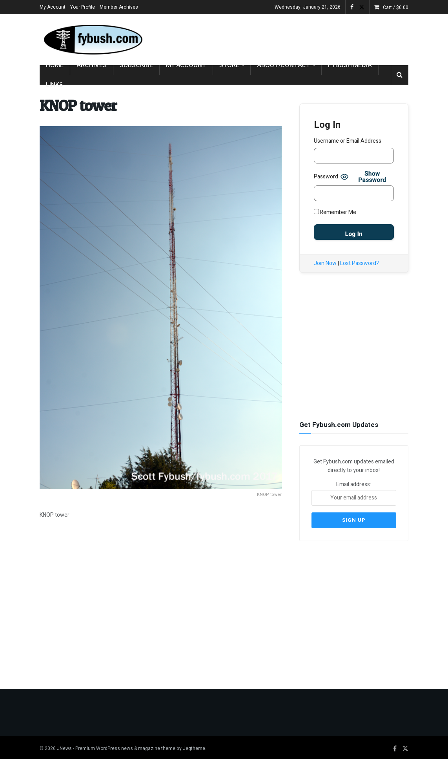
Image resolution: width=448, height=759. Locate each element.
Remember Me (335, 212)
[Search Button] (399, 75)
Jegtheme (194, 745)
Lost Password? (359, 263)
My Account (53, 7)
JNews (64, 745)
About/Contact (283, 65)
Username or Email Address (347, 141)
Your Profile (82, 7)
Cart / (395, 7)
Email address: (353, 492)
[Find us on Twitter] (405, 746)
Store (229, 65)
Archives (91, 65)
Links (54, 84)
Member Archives (119, 7)
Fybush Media (350, 65)
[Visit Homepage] (93, 39)
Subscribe (136, 65)
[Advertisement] (316, 38)
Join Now (325, 263)
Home (55, 65)
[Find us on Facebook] (395, 746)
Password (326, 176)
